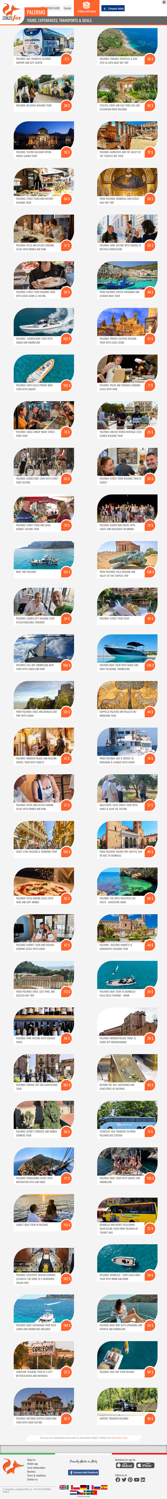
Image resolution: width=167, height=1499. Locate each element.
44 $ (150, 711)
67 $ (67, 805)
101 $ (66, 571)
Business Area (119, 1438)
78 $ (66, 431)
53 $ (67, 478)
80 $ (150, 105)
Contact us (32, 1479)
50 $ (150, 58)
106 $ (66, 665)
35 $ (150, 431)
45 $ (150, 851)
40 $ (150, 944)
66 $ (150, 898)
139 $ (150, 571)
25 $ (67, 1371)
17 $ (150, 1131)
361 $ (66, 1084)
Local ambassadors (36, 1467)
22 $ (150, 1228)
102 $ (66, 338)
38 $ (67, 105)
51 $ (150, 338)
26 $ (150, 1038)
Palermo (36, 12)
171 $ (67, 1178)
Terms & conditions (36, 1475)
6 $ (67, 58)
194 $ (66, 1325)
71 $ (150, 385)
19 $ (150, 525)
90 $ (150, 1371)
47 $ (66, 758)
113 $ (66, 991)
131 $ (66, 711)
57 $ (66, 245)
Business (31, 1471)
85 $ (150, 1418)
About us (31, 1460)
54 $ (67, 198)
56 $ (67, 1131)
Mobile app (32, 1464)
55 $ (67, 898)
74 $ (150, 758)
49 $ (150, 618)
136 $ (150, 665)
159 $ (66, 851)
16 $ (67, 152)
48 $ (150, 292)
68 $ (150, 198)
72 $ (150, 152)
